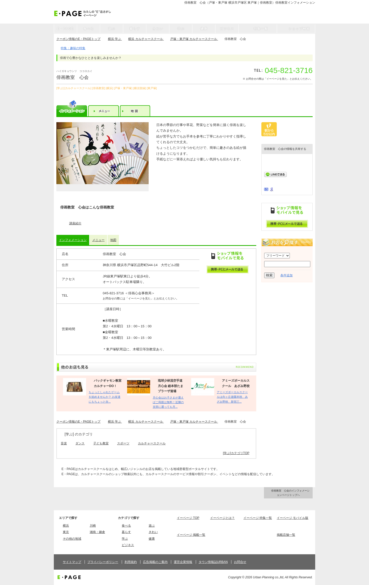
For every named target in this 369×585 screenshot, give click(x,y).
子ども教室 (101, 443)
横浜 (66, 525)
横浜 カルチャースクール (146, 39)
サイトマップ (72, 562)
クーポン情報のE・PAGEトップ (78, 39)
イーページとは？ (222, 518)
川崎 (93, 525)
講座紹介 (75, 223)
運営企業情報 (183, 562)
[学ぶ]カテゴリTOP (236, 453)
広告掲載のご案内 (155, 562)
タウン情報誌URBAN (213, 562)
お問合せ (240, 562)
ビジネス (128, 545)
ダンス (80, 443)
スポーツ (123, 443)
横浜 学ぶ (115, 39)
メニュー (98, 240)
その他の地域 (72, 538)
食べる (126, 525)
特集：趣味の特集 (73, 48)
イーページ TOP (188, 518)
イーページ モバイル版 (292, 518)
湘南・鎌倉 (97, 532)
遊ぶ (152, 525)
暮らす (126, 532)
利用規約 (131, 562)
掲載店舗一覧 (286, 535)
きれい (153, 532)
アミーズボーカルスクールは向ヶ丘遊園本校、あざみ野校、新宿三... (232, 397)
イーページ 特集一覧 (257, 518)
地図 (113, 240)
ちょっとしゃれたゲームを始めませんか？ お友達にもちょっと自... (104, 397)
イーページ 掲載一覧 (191, 535)
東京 (66, 532)
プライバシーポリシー (102, 562)
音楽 (64, 443)
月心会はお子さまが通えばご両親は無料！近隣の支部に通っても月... (168, 402)
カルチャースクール (152, 443)
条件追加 (286, 275)
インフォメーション (73, 240)
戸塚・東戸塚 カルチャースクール (194, 39)
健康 (152, 538)
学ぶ (125, 538)
